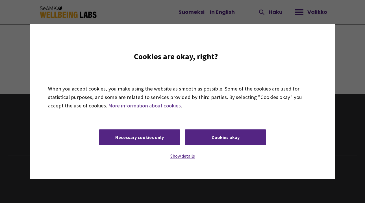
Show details (182, 156)
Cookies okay (226, 137)
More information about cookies (144, 105)
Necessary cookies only (139, 137)
